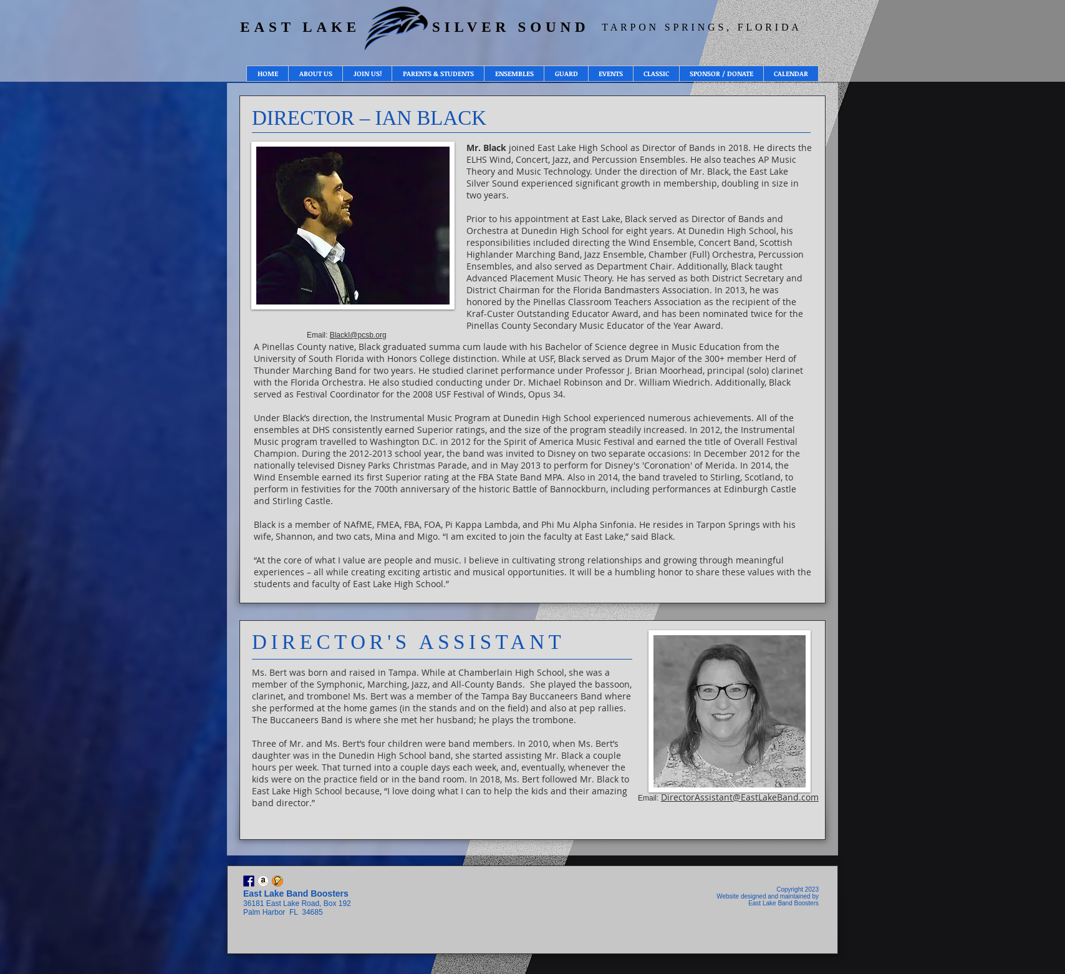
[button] (315, 73)
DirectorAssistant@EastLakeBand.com (740, 797)
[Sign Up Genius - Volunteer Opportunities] (277, 881)
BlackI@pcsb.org (358, 335)
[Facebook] (248, 881)
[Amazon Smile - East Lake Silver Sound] (263, 881)
